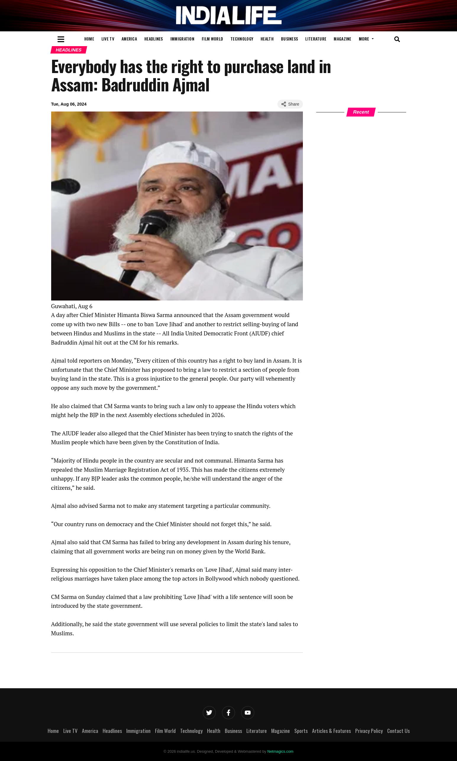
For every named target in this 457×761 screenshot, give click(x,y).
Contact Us (398, 730)
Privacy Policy (369, 730)
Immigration (182, 38)
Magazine (342, 38)
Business (289, 38)
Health (267, 38)
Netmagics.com (280, 751)
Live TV (107, 38)
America (129, 38)
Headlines (153, 38)
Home (89, 38)
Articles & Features (331, 730)
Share (290, 104)
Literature (315, 38)
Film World (212, 38)
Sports (301, 730)
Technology (241, 38)
